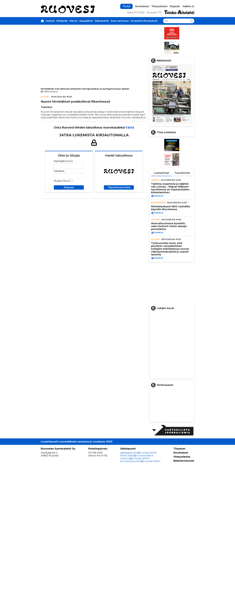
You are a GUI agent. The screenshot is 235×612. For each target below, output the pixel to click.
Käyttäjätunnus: (63, 205)
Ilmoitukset (142, 51)
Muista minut (62, 225)
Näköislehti (102, 65)
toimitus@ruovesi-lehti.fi (134, 600)
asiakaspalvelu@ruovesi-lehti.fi (138, 595)
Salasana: (59, 215)
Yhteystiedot (160, 51)
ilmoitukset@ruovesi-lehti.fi (136, 598)
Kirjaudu (175, 51)
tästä (130, 172)
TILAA (126, 51)
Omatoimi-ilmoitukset (144, 65)
